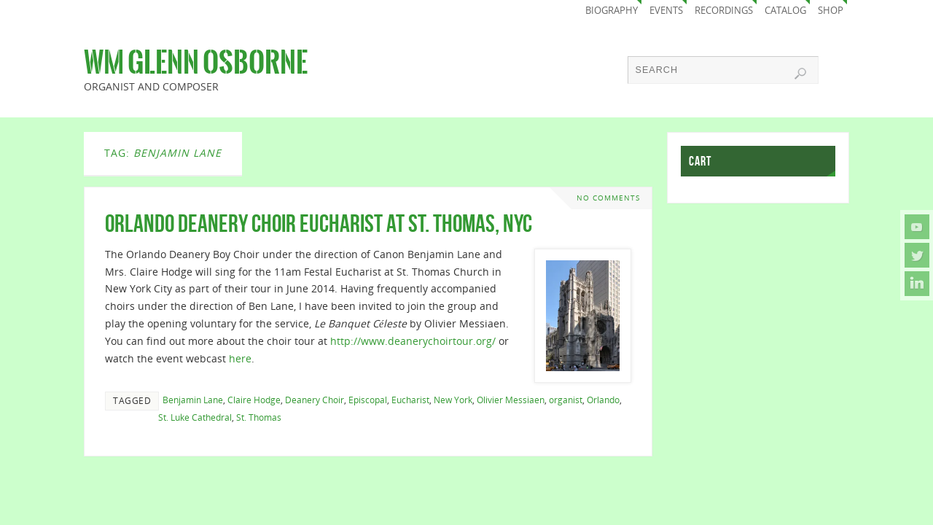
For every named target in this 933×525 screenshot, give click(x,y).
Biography (611, 10)
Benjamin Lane (193, 399)
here (240, 358)
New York (453, 399)
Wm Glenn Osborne (196, 62)
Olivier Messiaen (510, 399)
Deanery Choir (314, 399)
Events (666, 10)
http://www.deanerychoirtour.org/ (413, 341)
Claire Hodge (254, 399)
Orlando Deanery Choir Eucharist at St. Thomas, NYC (318, 223)
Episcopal (367, 399)
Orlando (603, 399)
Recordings (724, 10)
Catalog (785, 10)
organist (565, 399)
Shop (830, 10)
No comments (608, 198)
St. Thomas (258, 417)
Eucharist (410, 399)
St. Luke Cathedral (195, 417)
